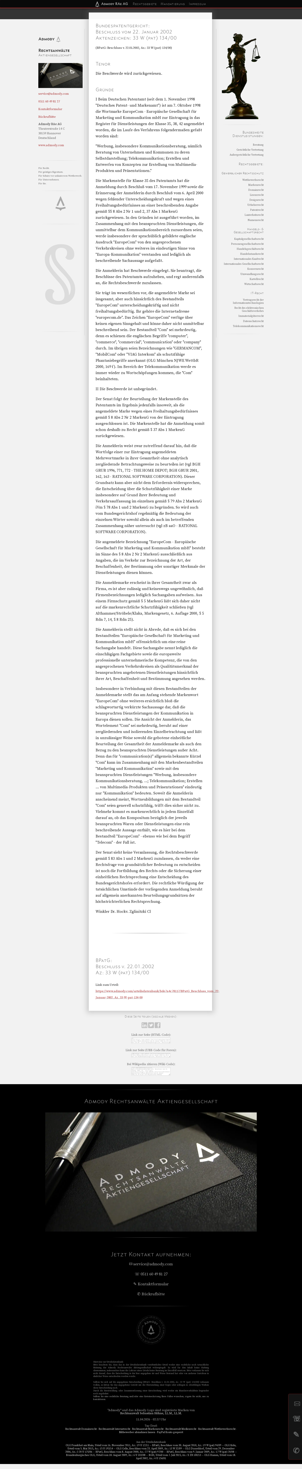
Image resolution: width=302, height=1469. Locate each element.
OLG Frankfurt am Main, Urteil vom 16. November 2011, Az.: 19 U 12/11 (107, 1450)
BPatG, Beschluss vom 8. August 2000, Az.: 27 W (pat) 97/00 (129, 1456)
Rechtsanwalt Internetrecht (114, 1434)
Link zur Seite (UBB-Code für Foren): (151, 1052)
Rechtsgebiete (145, 4)
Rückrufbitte (47, 117)
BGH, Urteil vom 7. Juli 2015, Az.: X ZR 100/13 (175, 1460)
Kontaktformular (50, 109)
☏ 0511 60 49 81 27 (151, 1279)
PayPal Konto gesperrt (170, 1437)
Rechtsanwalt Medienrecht (180, 1434)
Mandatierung (172, 4)
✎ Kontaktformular (151, 1289)
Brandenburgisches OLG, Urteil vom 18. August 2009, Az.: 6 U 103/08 (105, 1460)
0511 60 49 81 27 (49, 101)
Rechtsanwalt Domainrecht (81, 1434)
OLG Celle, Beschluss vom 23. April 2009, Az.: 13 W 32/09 (149, 1453)
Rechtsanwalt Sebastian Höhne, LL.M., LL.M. (151, 1418)
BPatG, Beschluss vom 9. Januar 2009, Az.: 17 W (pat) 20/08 (200, 1456)
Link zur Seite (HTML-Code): (151, 1035)
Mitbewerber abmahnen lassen (137, 1437)
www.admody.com (51, 145)
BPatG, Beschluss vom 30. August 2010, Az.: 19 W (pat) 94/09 (186, 1450)
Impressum (197, 4)
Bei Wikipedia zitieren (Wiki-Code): (151, 1067)
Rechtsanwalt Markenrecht (148, 1434)
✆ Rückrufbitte (151, 1299)
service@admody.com (53, 94)
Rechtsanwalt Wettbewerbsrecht (217, 1434)
